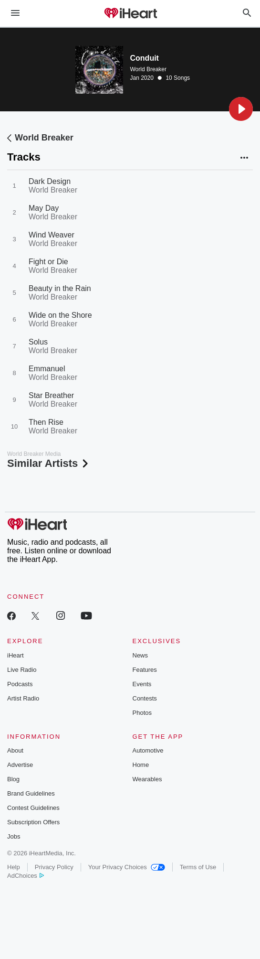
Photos (142, 712)
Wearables (147, 779)
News (140, 655)
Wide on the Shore (60, 315)
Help (13, 867)
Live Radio (21, 669)
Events (142, 684)
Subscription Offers (33, 822)
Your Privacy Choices (126, 867)
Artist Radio (23, 698)
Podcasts (19, 684)
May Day (44, 208)
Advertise (20, 764)
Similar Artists (48, 463)
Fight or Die (48, 262)
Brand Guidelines (31, 793)
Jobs (13, 836)
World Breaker (148, 69)
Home (141, 764)
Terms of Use (198, 867)
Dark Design (50, 181)
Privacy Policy (54, 867)
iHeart (15, 655)
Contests (145, 698)
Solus (38, 342)
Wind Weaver (51, 235)
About (15, 750)
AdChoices (25, 875)
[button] (241, 109)
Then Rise (46, 422)
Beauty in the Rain (60, 288)
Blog (13, 779)
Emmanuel (47, 369)
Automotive (148, 750)
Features (145, 669)
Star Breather (51, 395)
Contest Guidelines (33, 807)
